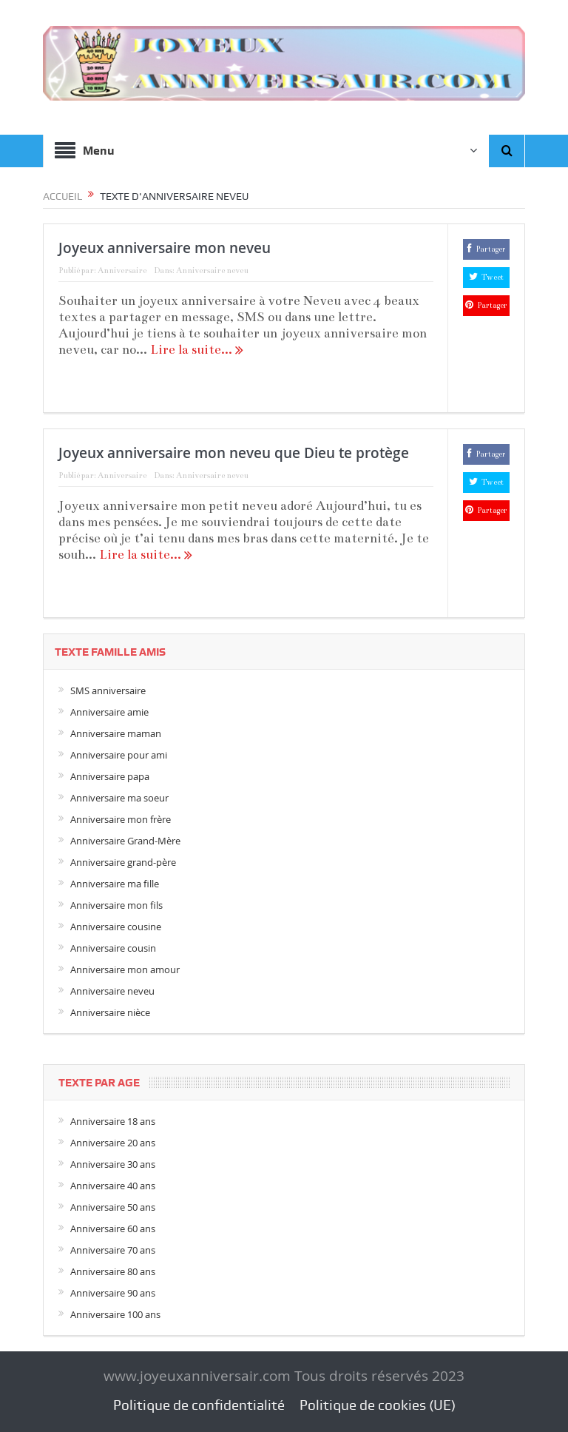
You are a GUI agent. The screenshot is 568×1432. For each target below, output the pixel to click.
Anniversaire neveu (212, 270)
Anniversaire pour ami (118, 755)
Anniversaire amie (109, 712)
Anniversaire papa (109, 776)
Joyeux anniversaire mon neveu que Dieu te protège (233, 453)
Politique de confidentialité (199, 1404)
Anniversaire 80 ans (112, 1271)
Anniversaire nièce (110, 1012)
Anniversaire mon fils (116, 905)
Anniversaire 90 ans (112, 1293)
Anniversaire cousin (113, 948)
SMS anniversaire (108, 690)
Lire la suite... (196, 349)
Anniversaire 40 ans (112, 1185)
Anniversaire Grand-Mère (125, 840)
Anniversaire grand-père (123, 862)
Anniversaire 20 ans (112, 1142)
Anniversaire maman (115, 733)
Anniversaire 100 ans (115, 1314)
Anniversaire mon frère (120, 819)
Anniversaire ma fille (114, 883)
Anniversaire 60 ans (112, 1228)
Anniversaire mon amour (125, 969)
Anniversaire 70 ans (112, 1250)
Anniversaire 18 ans (112, 1121)
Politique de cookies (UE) (378, 1404)
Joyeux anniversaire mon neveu (164, 248)
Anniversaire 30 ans (112, 1164)
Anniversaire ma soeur (119, 797)
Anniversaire (122, 270)
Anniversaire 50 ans (112, 1207)
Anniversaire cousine (115, 926)
